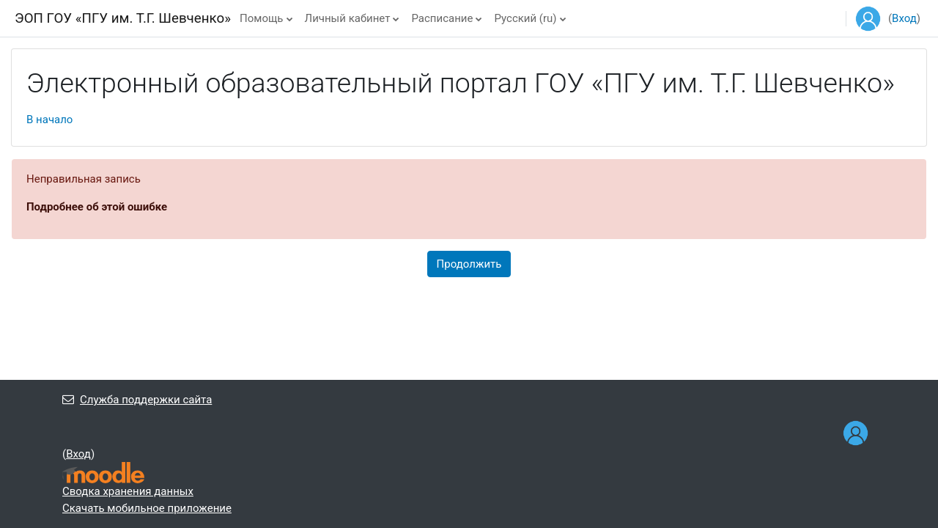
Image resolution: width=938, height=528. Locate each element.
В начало (49, 119)
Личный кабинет (348, 18)
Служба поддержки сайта (137, 399)
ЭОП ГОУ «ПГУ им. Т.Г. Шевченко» (123, 18)
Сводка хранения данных (127, 491)
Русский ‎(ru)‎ (525, 18)
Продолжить (469, 264)
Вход (904, 18)
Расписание (442, 18)
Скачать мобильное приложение (147, 508)
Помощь (262, 18)
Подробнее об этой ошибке (96, 206)
